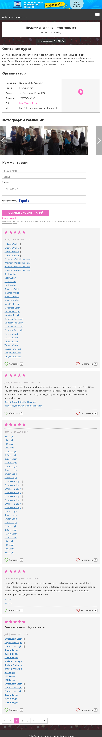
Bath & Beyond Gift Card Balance (20, 402)
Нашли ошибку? (9, 218)
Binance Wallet (12, 289)
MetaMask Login (12, 304)
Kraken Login (11, 466)
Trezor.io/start (11, 334)
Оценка (5, 182)
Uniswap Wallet (12, 244)
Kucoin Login (11, 650)
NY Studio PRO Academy (51, 32)
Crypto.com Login (13, 481)
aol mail (8, 599)
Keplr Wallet (10, 274)
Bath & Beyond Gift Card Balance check (23, 405)
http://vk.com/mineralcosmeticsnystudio (38, 108)
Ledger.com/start (13, 349)
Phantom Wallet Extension (17, 259)
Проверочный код (9, 200)
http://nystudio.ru (28, 103)
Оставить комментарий (25, 212)
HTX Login (9, 436)
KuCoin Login (11, 451)
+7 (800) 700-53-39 (28, 98)
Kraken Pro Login (13, 661)
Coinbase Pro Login (14, 319)
